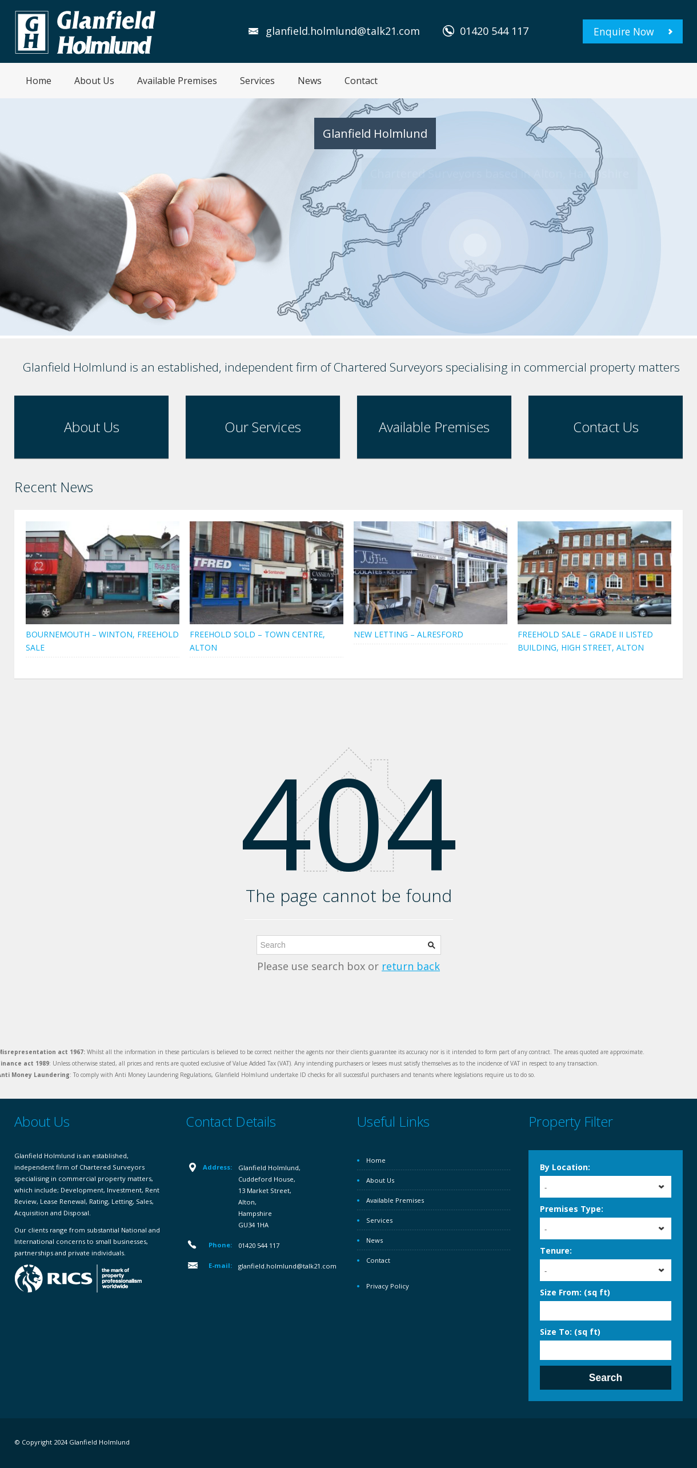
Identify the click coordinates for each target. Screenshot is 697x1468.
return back (411, 966)
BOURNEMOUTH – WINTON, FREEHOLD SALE (102, 641)
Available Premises (177, 80)
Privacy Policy (387, 1286)
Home (38, 80)
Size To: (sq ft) (570, 1331)
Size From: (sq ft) (575, 1292)
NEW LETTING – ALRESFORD (408, 634)
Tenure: (556, 1250)
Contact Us (606, 426)
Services (257, 80)
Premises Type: (571, 1208)
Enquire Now (624, 31)
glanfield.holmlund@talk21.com (343, 31)
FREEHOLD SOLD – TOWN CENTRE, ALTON (257, 641)
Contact (361, 80)
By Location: (565, 1167)
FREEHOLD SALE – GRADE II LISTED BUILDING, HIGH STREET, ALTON (585, 641)
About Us (94, 80)
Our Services (263, 426)
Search (605, 1377)
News (310, 80)
